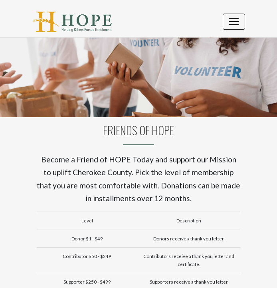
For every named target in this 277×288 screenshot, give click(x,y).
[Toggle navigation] (234, 22)
